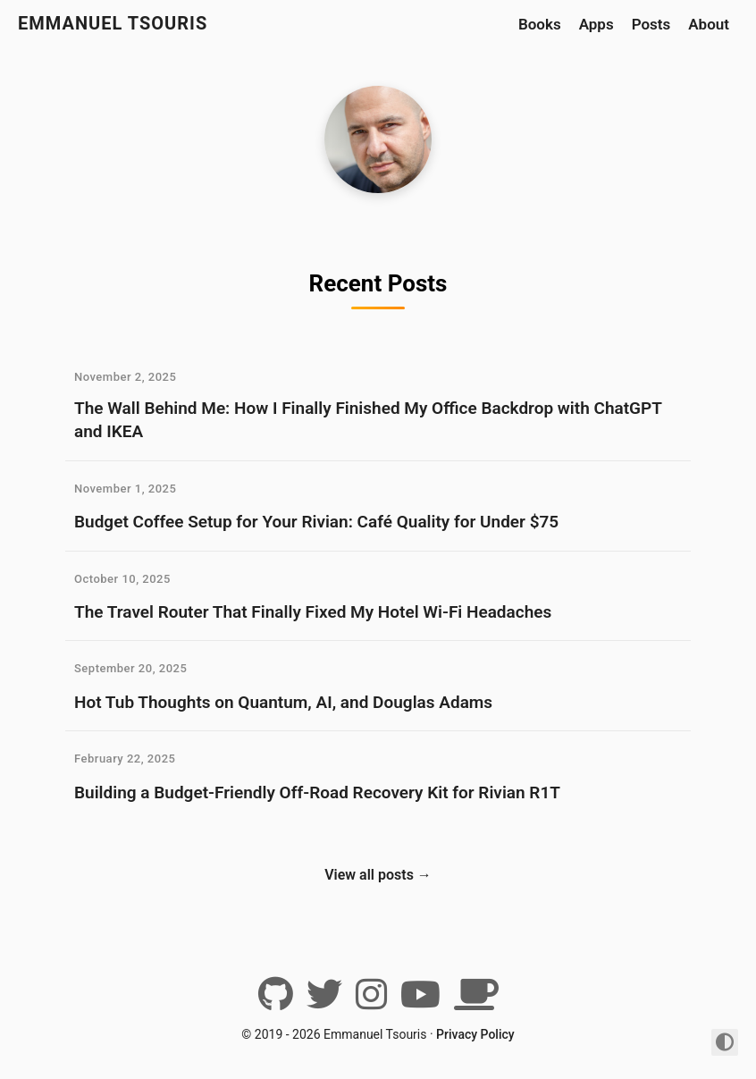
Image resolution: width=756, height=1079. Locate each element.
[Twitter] (324, 1001)
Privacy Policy (475, 1034)
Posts (651, 24)
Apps (596, 24)
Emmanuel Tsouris (112, 23)
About (708, 24)
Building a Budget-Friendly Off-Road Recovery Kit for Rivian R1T (317, 792)
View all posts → (378, 874)
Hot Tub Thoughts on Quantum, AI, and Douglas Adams (283, 702)
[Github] (275, 1001)
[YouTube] (420, 1001)
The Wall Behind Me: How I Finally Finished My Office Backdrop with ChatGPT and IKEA (367, 420)
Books (539, 24)
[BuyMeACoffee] (476, 1001)
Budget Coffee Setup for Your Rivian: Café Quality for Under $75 (316, 521)
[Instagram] (371, 1001)
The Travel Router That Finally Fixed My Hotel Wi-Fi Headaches (312, 612)
